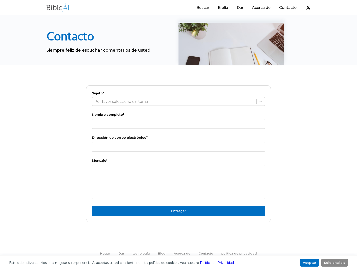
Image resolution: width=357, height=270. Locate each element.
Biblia (223, 8)
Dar (240, 8)
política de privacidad (239, 253)
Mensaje (99, 161)
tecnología (141, 253)
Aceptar (309, 263)
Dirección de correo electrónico (120, 138)
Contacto (288, 8)
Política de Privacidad (217, 263)
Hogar (105, 253)
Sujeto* (98, 93)
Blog (162, 253)
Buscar (202, 8)
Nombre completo (108, 115)
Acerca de (261, 8)
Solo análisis (334, 263)
